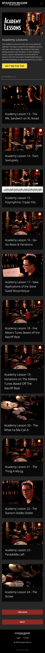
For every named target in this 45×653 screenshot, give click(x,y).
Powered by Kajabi (22, 650)
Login (18, 638)
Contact (26, 638)
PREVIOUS (22, 612)
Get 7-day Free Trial (14, 66)
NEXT (22, 622)
